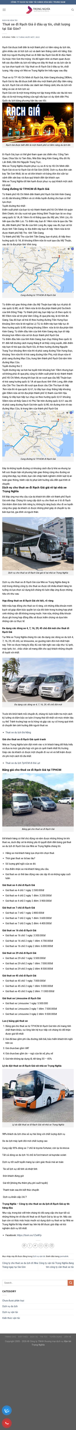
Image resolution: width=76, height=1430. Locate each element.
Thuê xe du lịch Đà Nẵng (18, 732)
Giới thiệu (23, 1337)
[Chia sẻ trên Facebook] (29, 1245)
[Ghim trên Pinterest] (46, 1245)
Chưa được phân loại (13, 1300)
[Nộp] (71, 1283)
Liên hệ (67, 1337)
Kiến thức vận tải (11, 1318)
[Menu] (4, 9)
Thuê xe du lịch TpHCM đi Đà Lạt (22, 763)
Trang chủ (10, 1337)
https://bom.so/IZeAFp (29, 1235)
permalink (64, 1256)
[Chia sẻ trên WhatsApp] (24, 1245)
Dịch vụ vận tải (9, 20)
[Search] (72, 10)
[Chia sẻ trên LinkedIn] (51, 1245)
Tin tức (43, 1337)
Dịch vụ (34, 1337)
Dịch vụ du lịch (10, 1306)
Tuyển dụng (56, 1337)
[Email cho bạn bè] (40, 1245)
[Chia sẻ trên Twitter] (35, 1245)
